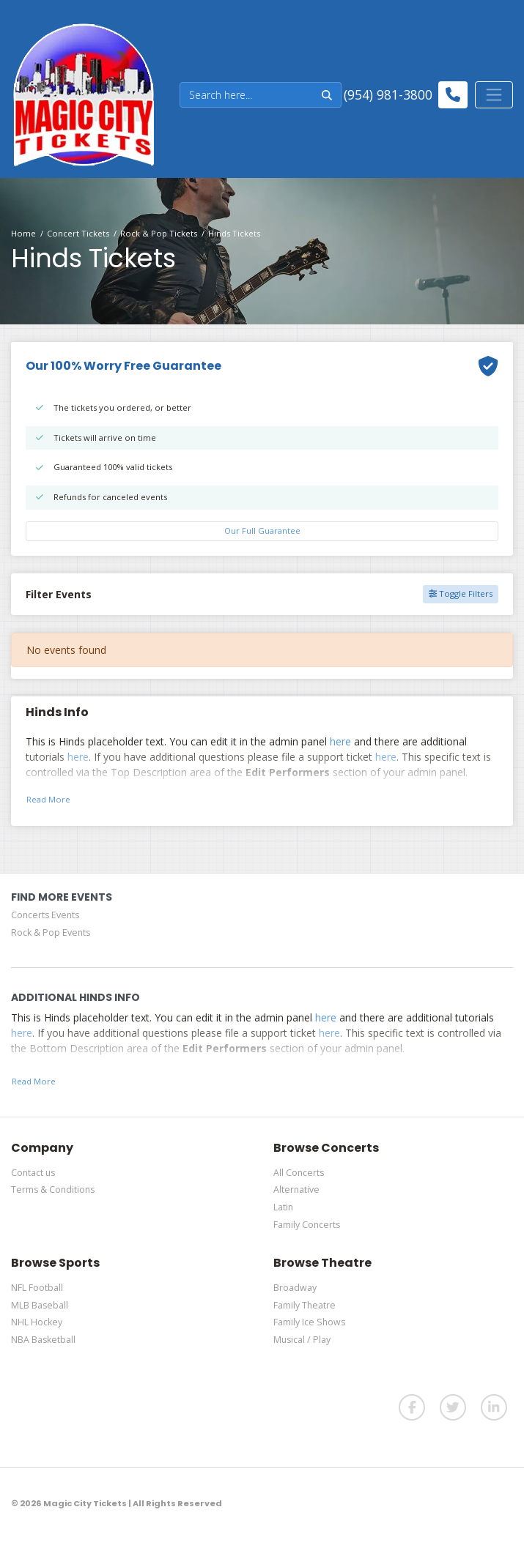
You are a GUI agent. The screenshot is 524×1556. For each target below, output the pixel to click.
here (340, 741)
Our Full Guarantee (262, 530)
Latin (283, 1207)
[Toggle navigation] (494, 94)
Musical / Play (302, 1339)
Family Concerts (306, 1224)
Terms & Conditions (53, 1189)
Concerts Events (45, 915)
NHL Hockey (36, 1322)
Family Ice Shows (309, 1322)
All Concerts (298, 1172)
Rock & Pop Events (50, 932)
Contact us (33, 1172)
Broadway (295, 1287)
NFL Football (37, 1287)
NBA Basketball (43, 1339)
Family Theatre (304, 1305)
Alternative (296, 1189)
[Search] (247, 95)
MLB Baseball (39, 1305)
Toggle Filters (460, 593)
